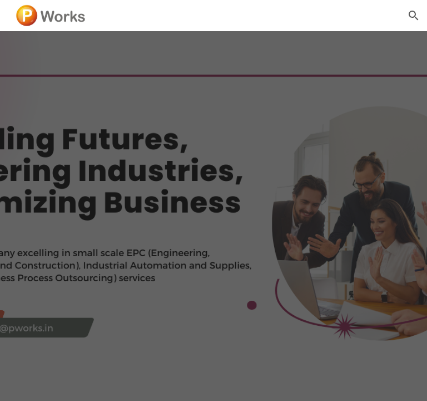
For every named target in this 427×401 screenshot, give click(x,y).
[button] (413, 15)
